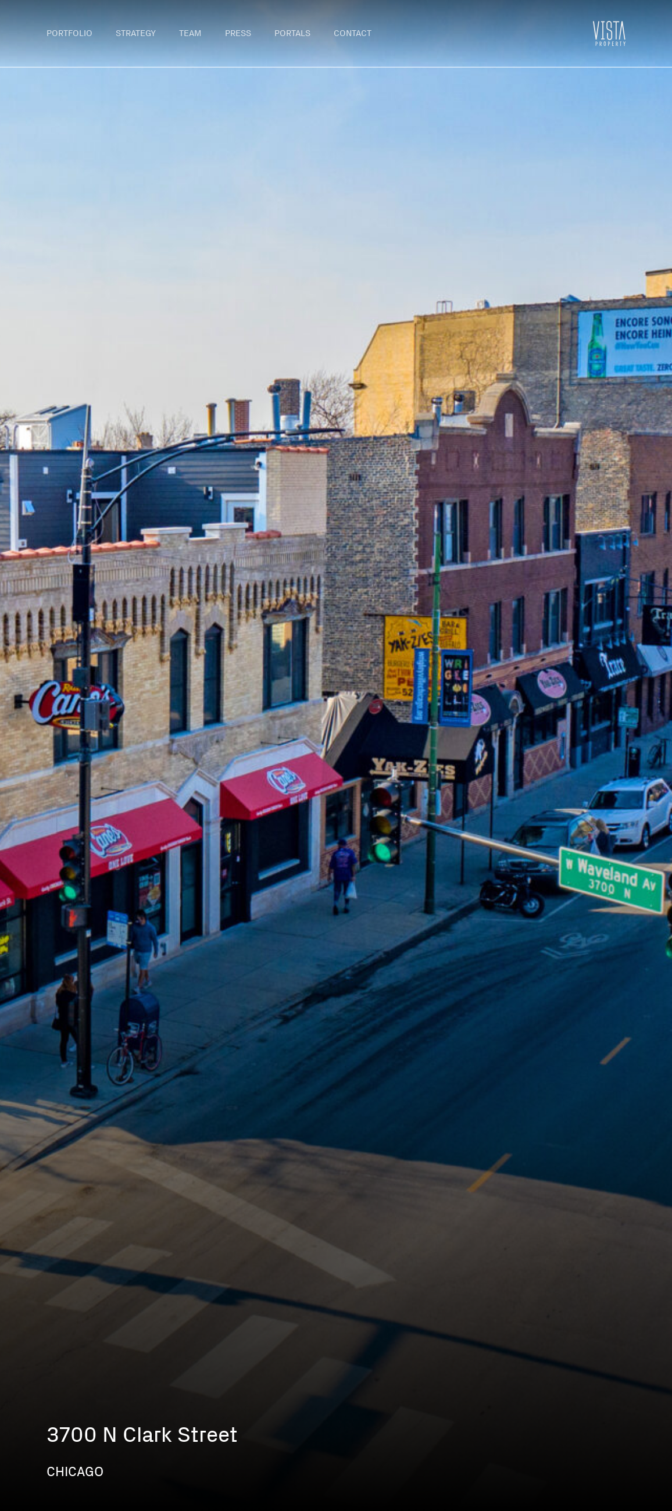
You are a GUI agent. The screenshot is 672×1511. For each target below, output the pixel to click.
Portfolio (69, 33)
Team (190, 33)
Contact (352, 33)
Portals (292, 33)
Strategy (136, 33)
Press (238, 33)
